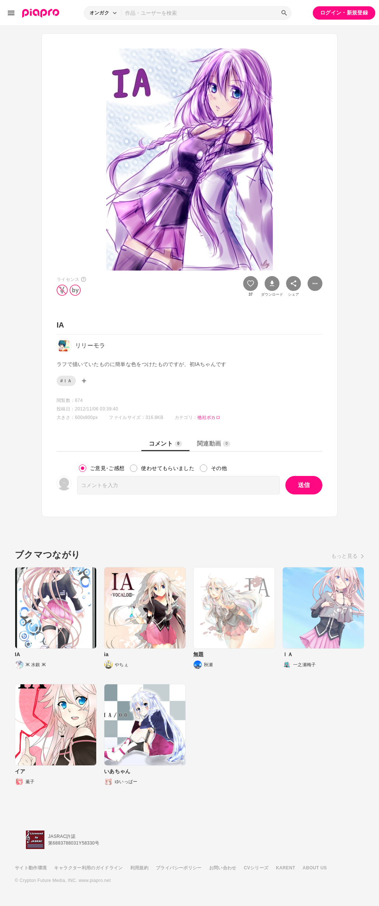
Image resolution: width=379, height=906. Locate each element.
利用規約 (139, 867)
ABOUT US (315, 867)
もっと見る (344, 556)
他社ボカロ (208, 417)
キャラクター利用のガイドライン (88, 867)
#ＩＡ (66, 380)
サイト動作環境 (31, 867)
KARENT (285, 867)
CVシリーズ (256, 867)
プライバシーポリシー (179, 867)
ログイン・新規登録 (344, 13)
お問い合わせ (223, 867)
